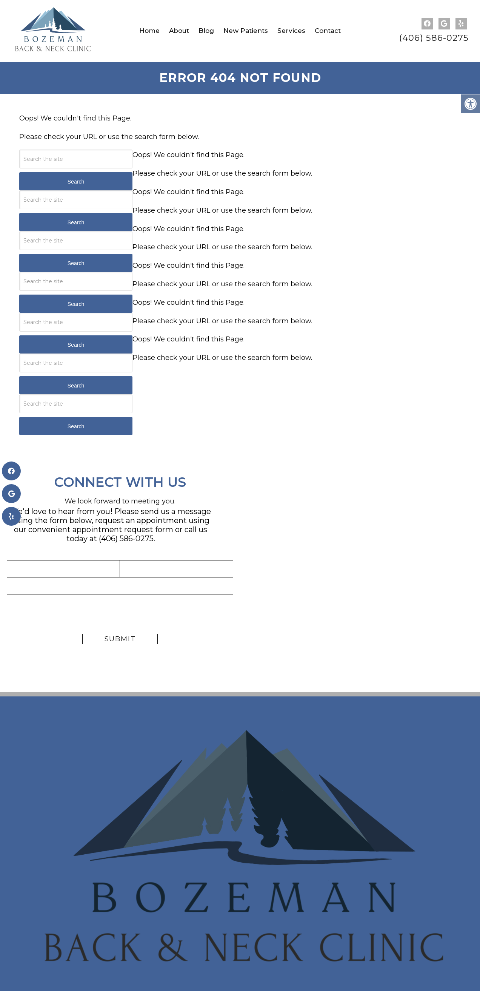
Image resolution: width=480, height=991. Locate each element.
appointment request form (122, 529)
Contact (328, 30)
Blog (206, 30)
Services (291, 30)
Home (149, 30)
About (179, 30)
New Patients (245, 30)
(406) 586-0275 (434, 38)
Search (76, 182)
